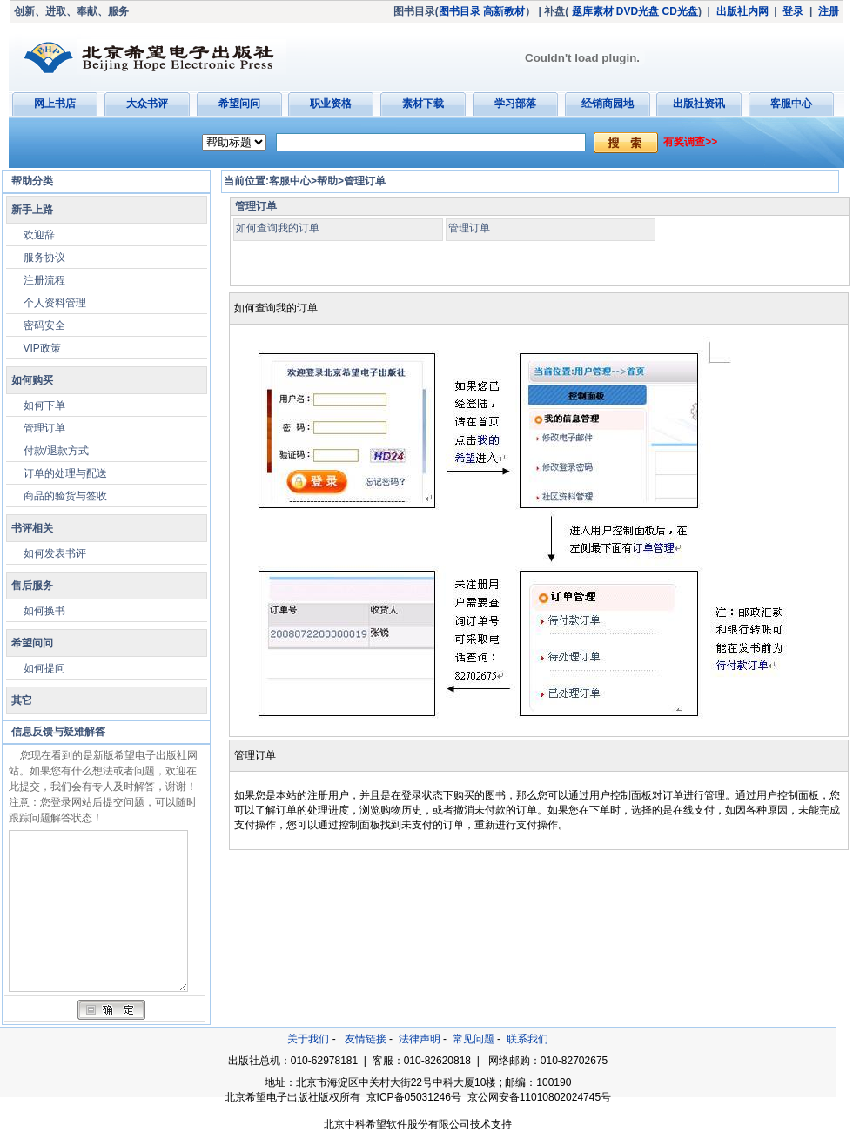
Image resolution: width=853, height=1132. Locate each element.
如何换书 (44, 611)
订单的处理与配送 (65, 473)
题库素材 (593, 11)
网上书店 (55, 103)
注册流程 (44, 280)
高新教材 (504, 11)
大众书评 (147, 103)
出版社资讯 (699, 103)
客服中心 (791, 103)
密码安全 (44, 325)
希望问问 (239, 103)
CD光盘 (680, 11)
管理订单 (44, 428)
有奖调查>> (690, 142)
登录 (792, 11)
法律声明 (419, 1039)
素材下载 (423, 103)
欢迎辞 (39, 235)
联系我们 (527, 1039)
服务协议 (44, 257)
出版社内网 (742, 11)
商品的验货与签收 (65, 496)
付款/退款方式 (56, 451)
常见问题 (473, 1039)
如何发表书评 (55, 553)
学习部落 (515, 103)
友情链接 (365, 1039)
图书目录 (459, 11)
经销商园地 (607, 103)
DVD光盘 (637, 11)
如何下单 (44, 405)
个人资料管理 (55, 303)
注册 (828, 11)
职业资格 (331, 103)
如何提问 (44, 668)
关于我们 (308, 1039)
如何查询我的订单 (277, 228)
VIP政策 (42, 348)
